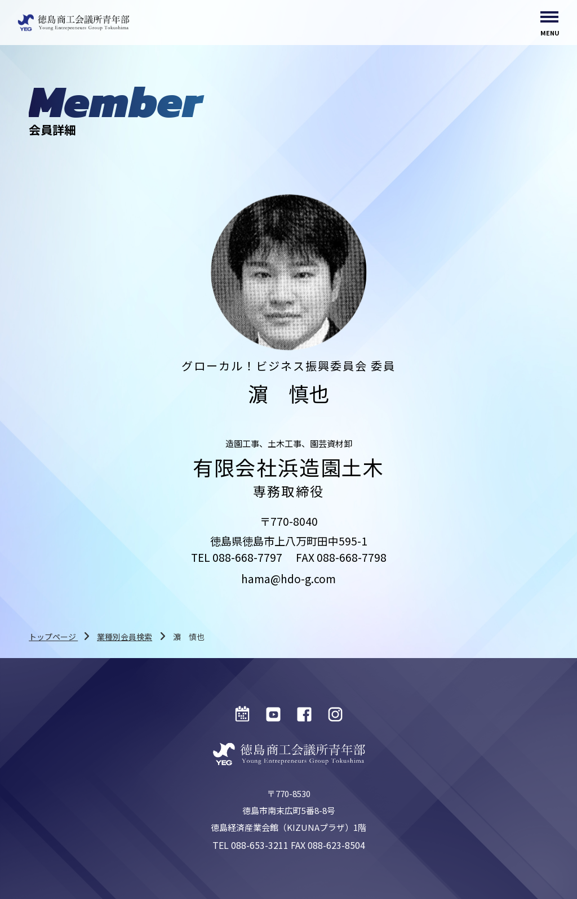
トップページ (53, 636)
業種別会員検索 (124, 636)
